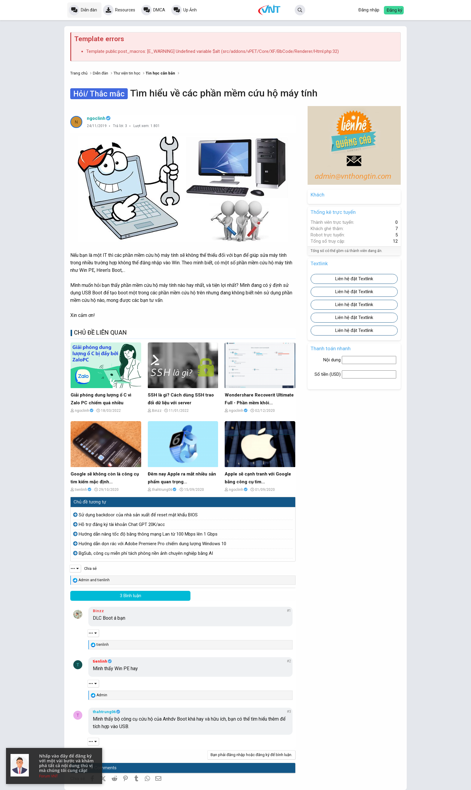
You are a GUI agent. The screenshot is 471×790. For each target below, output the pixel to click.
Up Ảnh (190, 10)
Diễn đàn (89, 10)
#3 (289, 711)
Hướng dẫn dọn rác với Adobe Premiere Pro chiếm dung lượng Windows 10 (152, 543)
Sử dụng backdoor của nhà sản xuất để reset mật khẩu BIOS (138, 515)
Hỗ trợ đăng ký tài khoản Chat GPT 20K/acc (122, 524)
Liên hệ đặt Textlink (354, 278)
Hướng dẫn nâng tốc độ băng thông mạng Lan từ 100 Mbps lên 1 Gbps (148, 534)
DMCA (159, 10)
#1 (289, 611)
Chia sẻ (90, 568)
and (94, 580)
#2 (289, 661)
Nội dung (332, 360)
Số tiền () (328, 374)
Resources (125, 10)
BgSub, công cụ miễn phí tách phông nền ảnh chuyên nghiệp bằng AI (146, 553)
